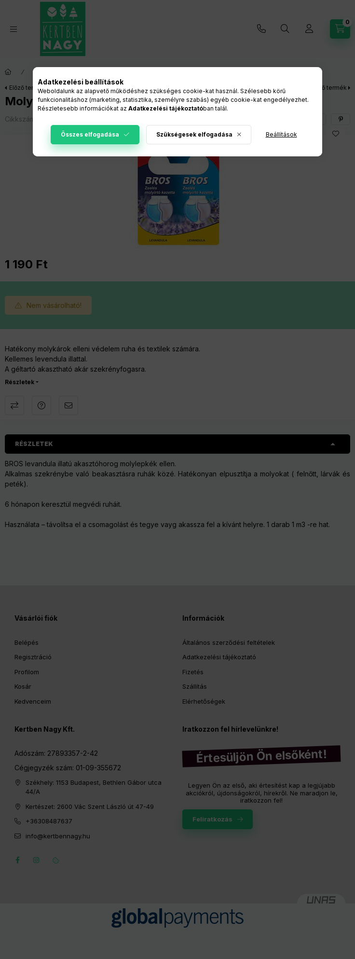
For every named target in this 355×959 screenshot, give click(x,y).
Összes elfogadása (90, 134)
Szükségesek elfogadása (194, 134)
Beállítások (281, 134)
